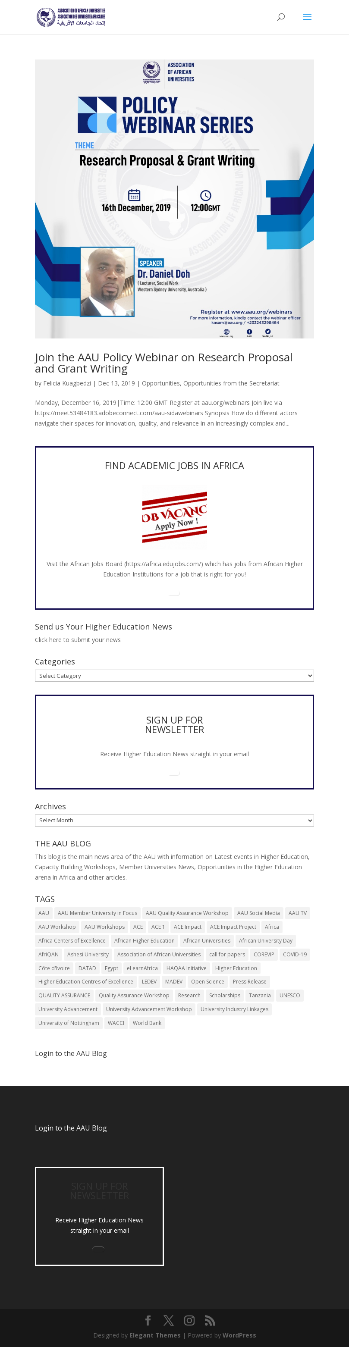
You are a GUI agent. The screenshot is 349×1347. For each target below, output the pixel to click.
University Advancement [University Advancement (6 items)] (67, 1009)
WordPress (239, 1335)
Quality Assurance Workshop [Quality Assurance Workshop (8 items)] (134, 995)
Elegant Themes (155, 1335)
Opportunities (161, 383)
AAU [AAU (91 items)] (43, 913)
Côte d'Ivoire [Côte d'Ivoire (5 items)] (54, 968)
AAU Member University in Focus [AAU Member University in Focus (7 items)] (97, 913)
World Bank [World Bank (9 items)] (147, 1023)
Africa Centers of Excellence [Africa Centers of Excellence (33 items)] (72, 940)
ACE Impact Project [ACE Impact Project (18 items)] (233, 926)
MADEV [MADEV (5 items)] (173, 981)
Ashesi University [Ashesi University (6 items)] (88, 954)
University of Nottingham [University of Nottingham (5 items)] (68, 1023)
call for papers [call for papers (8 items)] (227, 954)
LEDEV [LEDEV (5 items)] (149, 981)
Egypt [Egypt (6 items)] (111, 968)
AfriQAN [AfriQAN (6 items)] (48, 954)
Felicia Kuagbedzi (67, 383)
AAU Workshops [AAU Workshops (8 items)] (105, 926)
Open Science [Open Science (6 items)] (207, 981)
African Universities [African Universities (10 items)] (206, 940)
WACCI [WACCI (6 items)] (116, 1023)
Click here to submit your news (78, 640)
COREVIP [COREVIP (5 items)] (264, 954)
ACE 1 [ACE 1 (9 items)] (158, 926)
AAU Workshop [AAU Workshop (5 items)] (57, 926)
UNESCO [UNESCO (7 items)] (290, 995)
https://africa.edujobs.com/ (163, 564)
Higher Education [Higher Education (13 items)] (236, 968)
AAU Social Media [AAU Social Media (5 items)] (258, 913)
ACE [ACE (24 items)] (138, 926)
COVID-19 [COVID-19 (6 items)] (295, 954)
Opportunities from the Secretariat (231, 383)
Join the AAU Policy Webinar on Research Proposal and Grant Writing (163, 362)
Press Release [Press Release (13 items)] (250, 981)
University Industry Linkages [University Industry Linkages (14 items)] (234, 1009)
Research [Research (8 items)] (189, 995)
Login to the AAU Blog (71, 1128)
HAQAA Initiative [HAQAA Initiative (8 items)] (187, 968)
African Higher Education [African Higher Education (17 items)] (144, 940)
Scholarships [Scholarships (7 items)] (224, 995)
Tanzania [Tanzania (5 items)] (260, 995)
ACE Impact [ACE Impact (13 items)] (187, 926)
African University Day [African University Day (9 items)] (265, 940)
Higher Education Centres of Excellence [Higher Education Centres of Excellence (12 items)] (85, 981)
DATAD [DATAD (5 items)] (87, 968)
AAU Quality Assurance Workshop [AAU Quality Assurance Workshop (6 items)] (187, 913)
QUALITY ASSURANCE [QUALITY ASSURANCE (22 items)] (64, 995)
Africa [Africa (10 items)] (272, 926)
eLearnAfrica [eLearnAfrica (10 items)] (142, 968)
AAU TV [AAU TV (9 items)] (298, 913)
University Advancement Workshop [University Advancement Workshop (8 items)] (149, 1009)
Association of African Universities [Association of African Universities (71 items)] (159, 954)
